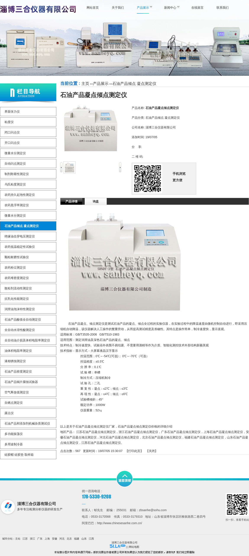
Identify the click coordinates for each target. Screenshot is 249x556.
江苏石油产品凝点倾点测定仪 (96, 432)
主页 (85, 83)
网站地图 (134, 546)
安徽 (54, 538)
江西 (91, 538)
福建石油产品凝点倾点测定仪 (204, 437)
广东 (39, 538)
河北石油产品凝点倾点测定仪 (119, 437)
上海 (47, 538)
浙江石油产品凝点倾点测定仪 (138, 432)
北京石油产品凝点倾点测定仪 (161, 437)
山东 (84, 538)
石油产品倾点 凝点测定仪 (134, 83)
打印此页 (134, 451)
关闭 (152, 451)
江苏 (25, 538)
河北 (62, 538)
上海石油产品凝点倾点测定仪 (223, 432)
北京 (69, 538)
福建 (76, 538)
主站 (17, 538)
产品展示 (100, 83)
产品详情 (71, 201)
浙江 (32, 538)
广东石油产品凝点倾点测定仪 (180, 432)
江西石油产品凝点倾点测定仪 (101, 442)
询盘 (96, 201)
